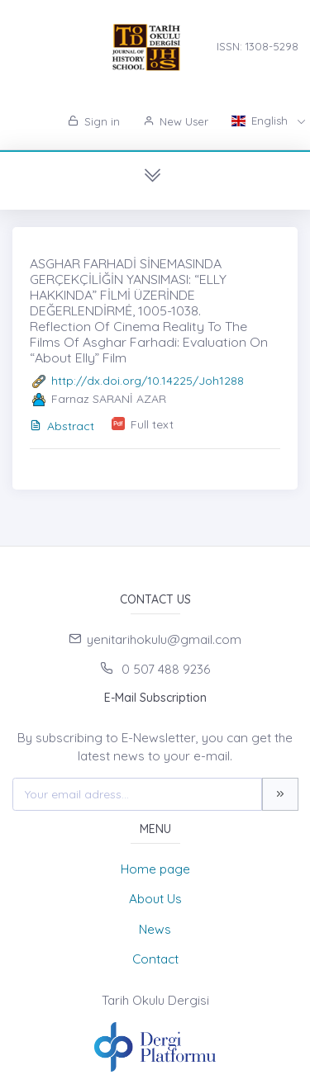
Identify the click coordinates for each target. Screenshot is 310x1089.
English (261, 120)
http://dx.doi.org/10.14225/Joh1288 (147, 380)
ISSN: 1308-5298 (257, 46)
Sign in (94, 121)
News (155, 929)
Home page (155, 869)
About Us (155, 899)
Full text (152, 424)
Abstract (62, 426)
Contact (155, 959)
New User (175, 121)
